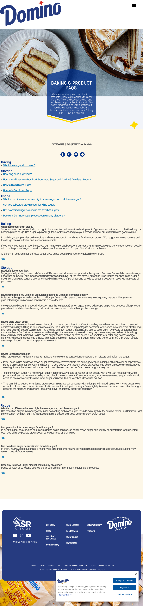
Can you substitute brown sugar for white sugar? (29, 205)
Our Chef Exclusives (51, 538)
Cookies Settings (124, 594)
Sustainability (52, 545)
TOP (3, 259)
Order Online (72, 537)
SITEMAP (34, 566)
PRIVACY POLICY (54, 566)
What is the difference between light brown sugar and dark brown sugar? (42, 199)
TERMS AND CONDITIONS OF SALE (75, 566)
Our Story (50, 525)
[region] (97, 586)
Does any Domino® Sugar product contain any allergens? (34, 216)
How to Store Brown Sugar (17, 185)
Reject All (124, 587)
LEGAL (42, 566)
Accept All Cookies (124, 580)
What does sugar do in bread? (19, 165)
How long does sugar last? (17, 174)
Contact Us (71, 543)
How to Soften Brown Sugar (17, 190)
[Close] (136, 574)
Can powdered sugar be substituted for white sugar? (31, 210)
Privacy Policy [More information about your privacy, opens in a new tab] (65, 595)
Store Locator (72, 525)
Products (91, 531)
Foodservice (72, 531)
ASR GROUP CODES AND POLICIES (102, 566)
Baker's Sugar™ (94, 525)
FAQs (48, 531)
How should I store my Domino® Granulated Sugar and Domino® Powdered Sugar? (47, 179)
